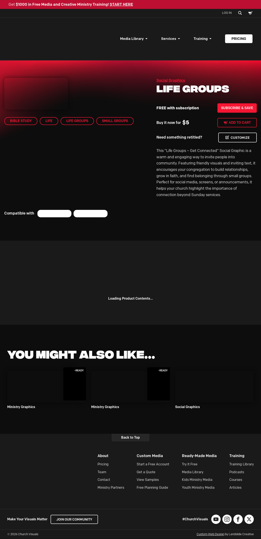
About (103, 455)
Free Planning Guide (152, 488)
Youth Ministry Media (198, 488)
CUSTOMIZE (240, 138)
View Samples (148, 480)
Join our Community (75, 519)
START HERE (121, 4)
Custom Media (150, 455)
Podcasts (236, 472)
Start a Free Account (153, 464)
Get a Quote (146, 472)
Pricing (238, 38)
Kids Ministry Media (197, 480)
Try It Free (189, 464)
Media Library (132, 38)
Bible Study (21, 121)
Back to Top (130, 437)
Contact (104, 480)
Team (102, 472)
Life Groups (77, 121)
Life (48, 121)
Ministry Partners (111, 488)
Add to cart (240, 123)
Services (168, 38)
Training (201, 38)
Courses (235, 480)
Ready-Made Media (199, 455)
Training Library (241, 464)
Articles (235, 488)
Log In (227, 13)
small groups (115, 121)
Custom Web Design (210, 534)
